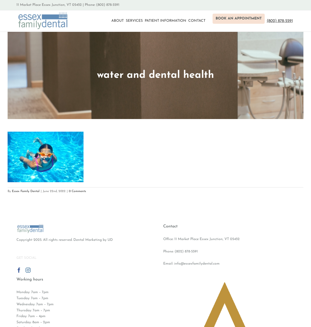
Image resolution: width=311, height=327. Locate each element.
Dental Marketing (87, 240)
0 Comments (77, 191)
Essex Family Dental (25, 191)
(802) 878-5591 (186, 251)
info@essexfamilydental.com (197, 264)
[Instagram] (28, 270)
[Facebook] (19, 270)
